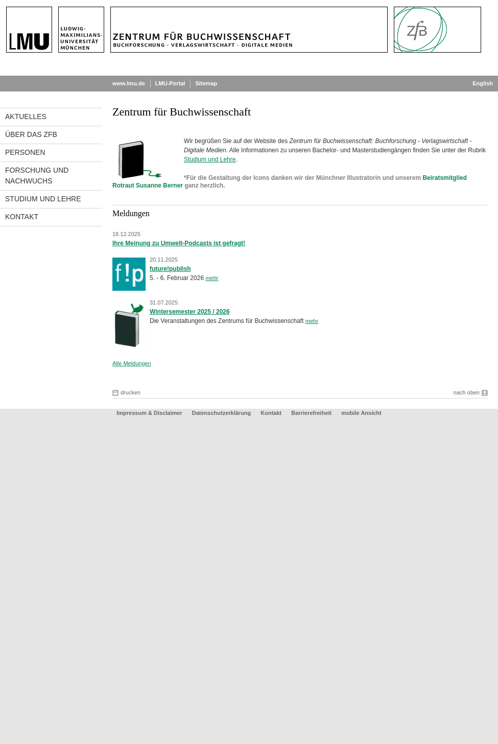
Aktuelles (25, 116)
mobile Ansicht (361, 413)
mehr (211, 278)
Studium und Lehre (43, 199)
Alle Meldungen (131, 363)
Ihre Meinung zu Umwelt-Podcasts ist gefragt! (178, 243)
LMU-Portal (170, 83)
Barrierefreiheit (312, 413)
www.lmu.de (128, 83)
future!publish (170, 268)
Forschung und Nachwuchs (36, 175)
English (482, 83)
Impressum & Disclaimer (149, 413)
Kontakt (21, 217)
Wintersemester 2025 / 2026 (190, 311)
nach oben (467, 392)
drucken (130, 392)
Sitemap (206, 83)
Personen (25, 152)
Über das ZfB (31, 134)
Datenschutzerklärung (221, 413)
